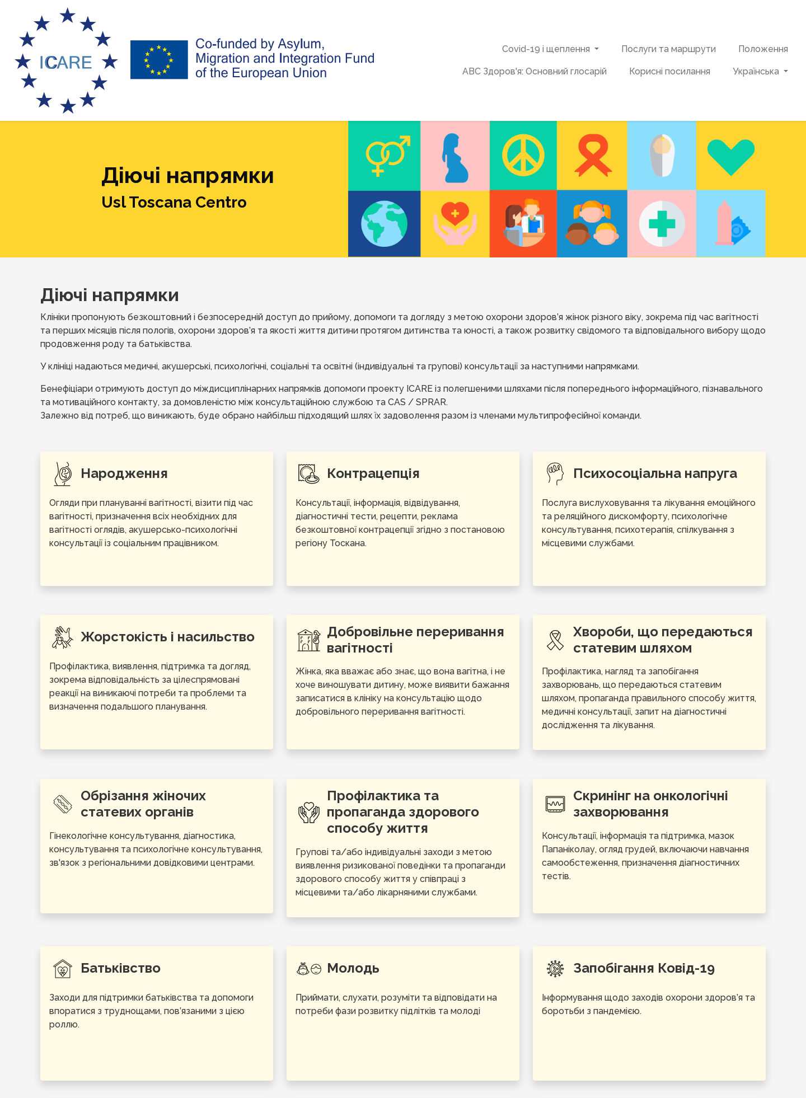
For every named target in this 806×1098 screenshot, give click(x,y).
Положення (763, 49)
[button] (597, 49)
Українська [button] (757, 71)
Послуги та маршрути (668, 49)
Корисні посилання (669, 71)
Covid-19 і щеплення (546, 49)
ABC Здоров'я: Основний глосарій (534, 71)
